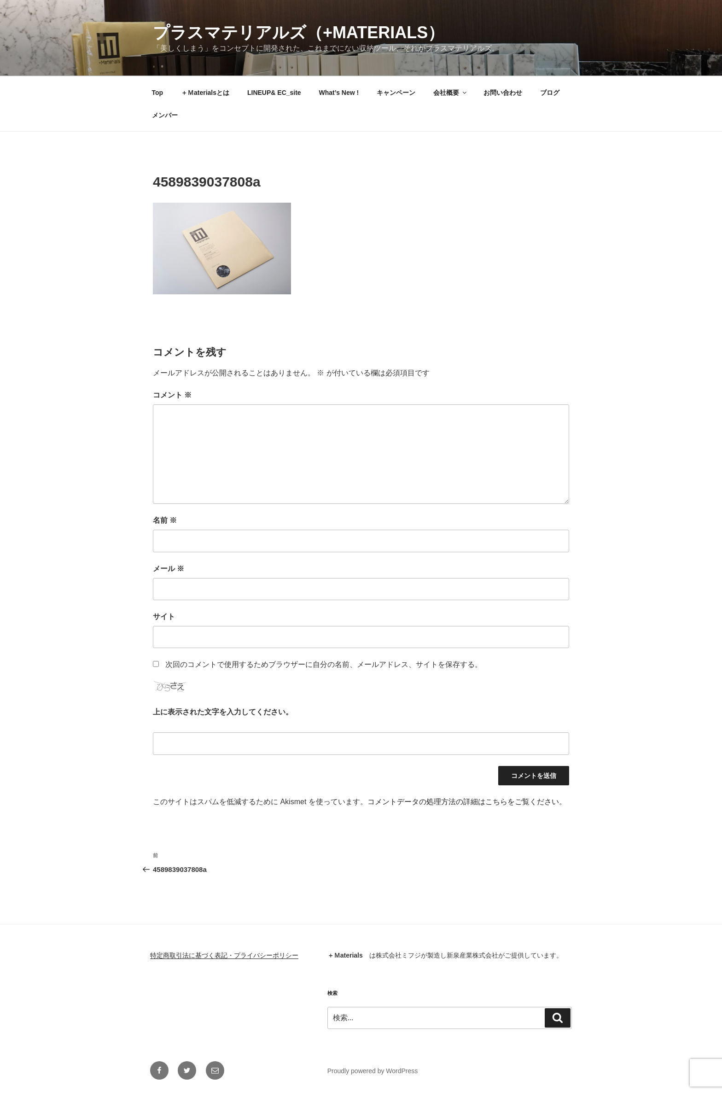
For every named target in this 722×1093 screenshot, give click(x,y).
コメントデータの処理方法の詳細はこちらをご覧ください (463, 802)
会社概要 (450, 92)
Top (157, 92)
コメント (172, 395)
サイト (164, 616)
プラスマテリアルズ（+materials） (298, 32)
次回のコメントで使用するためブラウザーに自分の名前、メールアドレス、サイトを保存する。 (323, 664)
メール (168, 569)
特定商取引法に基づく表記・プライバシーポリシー (224, 955)
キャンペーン (396, 92)
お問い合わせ (502, 92)
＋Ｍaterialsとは (205, 92)
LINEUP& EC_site (274, 92)
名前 (165, 520)
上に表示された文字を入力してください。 (223, 712)
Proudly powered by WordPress (372, 1071)
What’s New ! (339, 92)
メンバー (165, 115)
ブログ (549, 92)
